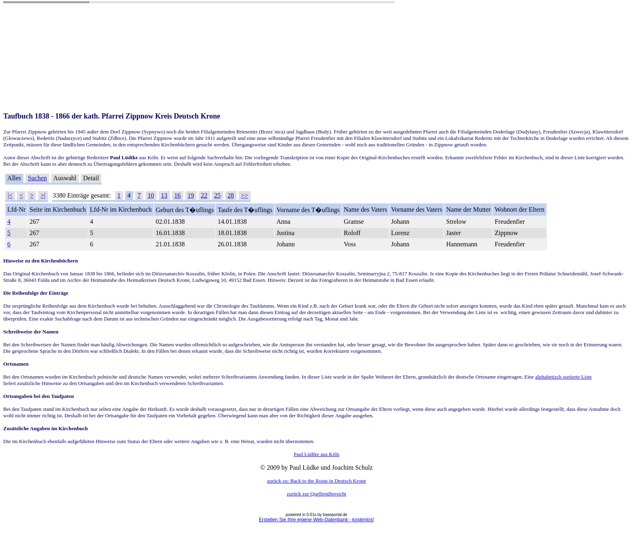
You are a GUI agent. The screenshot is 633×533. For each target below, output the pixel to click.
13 (164, 195)
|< (10, 195)
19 (191, 195)
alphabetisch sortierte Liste (563, 377)
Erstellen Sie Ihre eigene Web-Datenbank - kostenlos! (316, 520)
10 (151, 195)
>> (244, 195)
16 (177, 195)
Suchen (37, 178)
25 (217, 195)
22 (204, 195)
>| (42, 195)
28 (231, 195)
